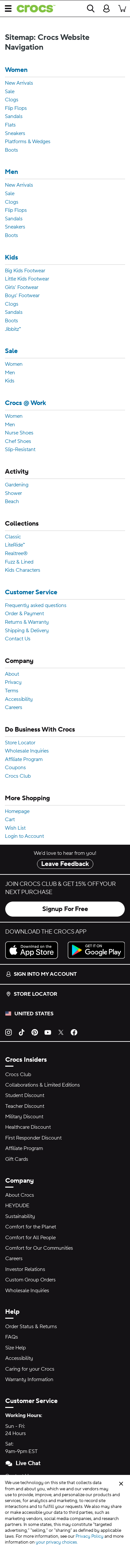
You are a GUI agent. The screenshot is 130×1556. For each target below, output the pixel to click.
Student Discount (24, 1095)
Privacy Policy (89, 1536)
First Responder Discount (33, 1138)
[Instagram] (8, 1032)
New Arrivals (19, 83)
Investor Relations (25, 1269)
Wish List (15, 828)
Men (11, 172)
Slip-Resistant (20, 450)
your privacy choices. (57, 1542)
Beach (12, 502)
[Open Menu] (8, 8)
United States (33, 1013)
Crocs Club (18, 776)
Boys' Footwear (22, 296)
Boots (11, 150)
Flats (10, 125)
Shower (13, 494)
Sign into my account (41, 974)
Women (16, 70)
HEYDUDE (17, 1205)
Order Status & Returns (31, 1326)
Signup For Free (65, 909)
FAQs (11, 1337)
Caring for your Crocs (29, 1369)
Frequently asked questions (35, 606)
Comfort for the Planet (30, 1227)
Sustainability (20, 1216)
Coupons (15, 768)
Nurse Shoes (19, 433)
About (12, 674)
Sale (9, 92)
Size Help (15, 1348)
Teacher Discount (24, 1106)
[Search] (91, 8)
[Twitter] (61, 1032)
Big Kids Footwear (25, 271)
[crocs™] (33, 9)
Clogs (11, 100)
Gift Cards (16, 1159)
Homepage (17, 812)
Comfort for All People (30, 1237)
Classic (13, 537)
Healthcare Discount (28, 1127)
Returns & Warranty (27, 622)
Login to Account (24, 836)
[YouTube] (48, 1032)
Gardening (16, 485)
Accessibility (19, 699)
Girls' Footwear (21, 288)
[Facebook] (74, 1032)
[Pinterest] (34, 1032)
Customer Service (31, 592)
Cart (10, 820)
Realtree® (16, 554)
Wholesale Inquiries (27, 751)
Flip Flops (16, 108)
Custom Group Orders (30, 1280)
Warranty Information (29, 1379)
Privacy (13, 682)
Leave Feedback (65, 864)
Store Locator (20, 743)
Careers (13, 708)
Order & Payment (24, 614)
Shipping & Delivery (27, 631)
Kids (11, 258)
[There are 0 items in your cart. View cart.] (122, 8)
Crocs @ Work (25, 403)
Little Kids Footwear (27, 279)
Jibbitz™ (13, 329)
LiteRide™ (15, 545)
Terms (11, 691)
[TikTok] (21, 1032)
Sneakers (15, 134)
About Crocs (19, 1195)
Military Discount (24, 1116)
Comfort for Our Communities (39, 1248)
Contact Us (17, 639)
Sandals (14, 117)
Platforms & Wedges (27, 142)
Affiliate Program (24, 760)
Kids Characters (22, 570)
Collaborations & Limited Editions (42, 1085)
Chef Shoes (18, 442)
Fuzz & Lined (19, 562)
